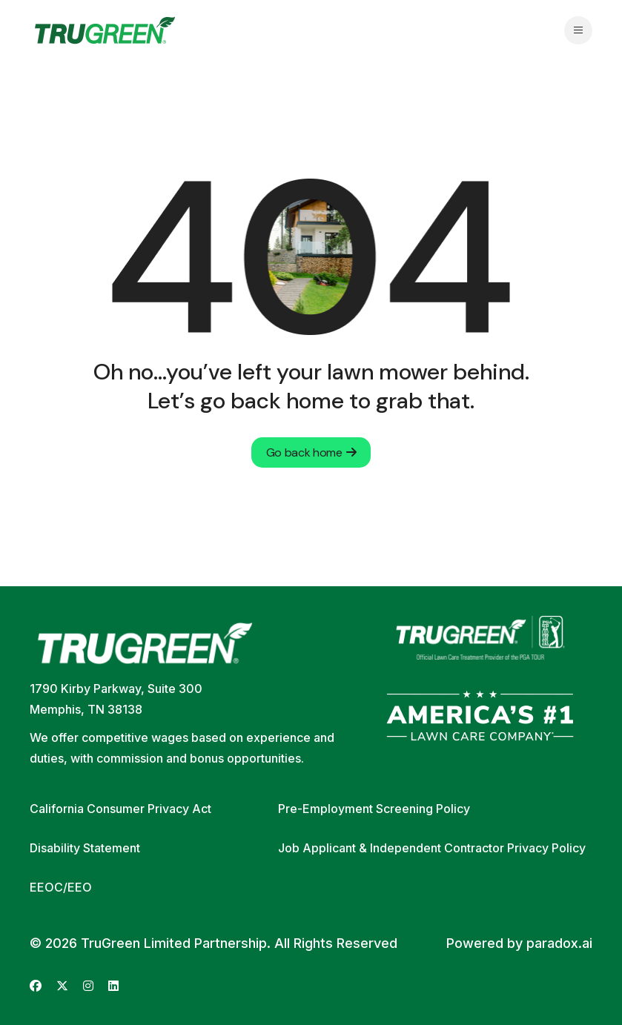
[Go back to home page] (105, 30)
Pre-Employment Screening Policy (374, 808)
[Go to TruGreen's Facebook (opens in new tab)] (36, 986)
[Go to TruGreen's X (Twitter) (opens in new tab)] (62, 986)
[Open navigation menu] (578, 30)
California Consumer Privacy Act (120, 808)
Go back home (311, 452)
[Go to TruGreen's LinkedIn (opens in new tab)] (113, 986)
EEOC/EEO (61, 887)
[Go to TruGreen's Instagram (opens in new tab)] (88, 986)
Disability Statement (85, 847)
